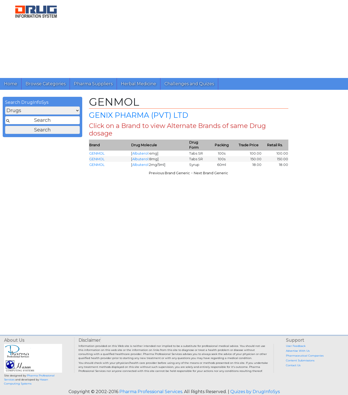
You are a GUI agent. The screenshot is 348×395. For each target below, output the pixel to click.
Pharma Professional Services (150, 391)
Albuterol (140, 153)
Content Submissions (300, 360)
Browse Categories (46, 83)
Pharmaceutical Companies (305, 355)
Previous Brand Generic (169, 173)
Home (10, 83)
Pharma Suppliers (93, 83)
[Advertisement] (208, 37)
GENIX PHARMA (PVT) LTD (138, 115)
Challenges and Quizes (189, 83)
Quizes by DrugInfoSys (255, 391)
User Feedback (296, 346)
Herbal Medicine (138, 83)
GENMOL (97, 153)
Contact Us (293, 365)
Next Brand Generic (211, 173)
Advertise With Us (298, 351)
